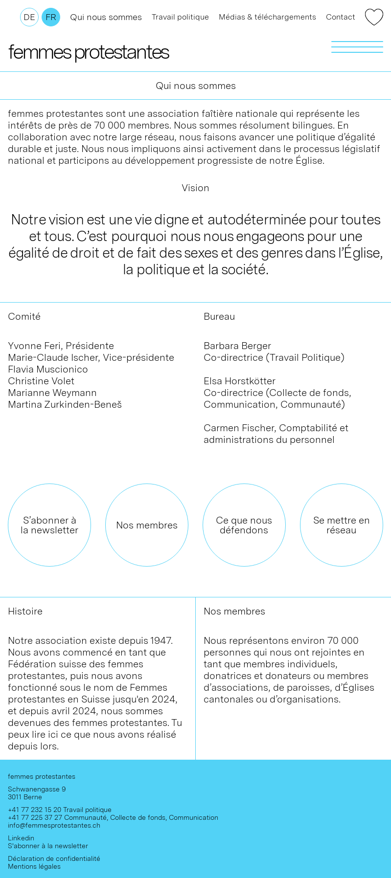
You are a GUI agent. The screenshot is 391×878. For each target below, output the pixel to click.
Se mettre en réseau (341, 525)
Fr (51, 17)
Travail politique (180, 17)
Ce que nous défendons (244, 525)
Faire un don (374, 17)
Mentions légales (34, 866)
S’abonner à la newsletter (49, 525)
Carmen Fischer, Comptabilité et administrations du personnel (276, 433)
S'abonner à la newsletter (48, 846)
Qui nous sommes (106, 17)
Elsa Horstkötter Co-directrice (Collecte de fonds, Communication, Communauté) (277, 392)
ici (54, 734)
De (29, 17)
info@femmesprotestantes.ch (54, 825)
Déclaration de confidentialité (54, 858)
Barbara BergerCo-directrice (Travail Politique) (274, 351)
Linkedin (21, 838)
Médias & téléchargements (267, 17)
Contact (340, 17)
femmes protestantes (88, 51)
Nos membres (147, 525)
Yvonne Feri (34, 345)
